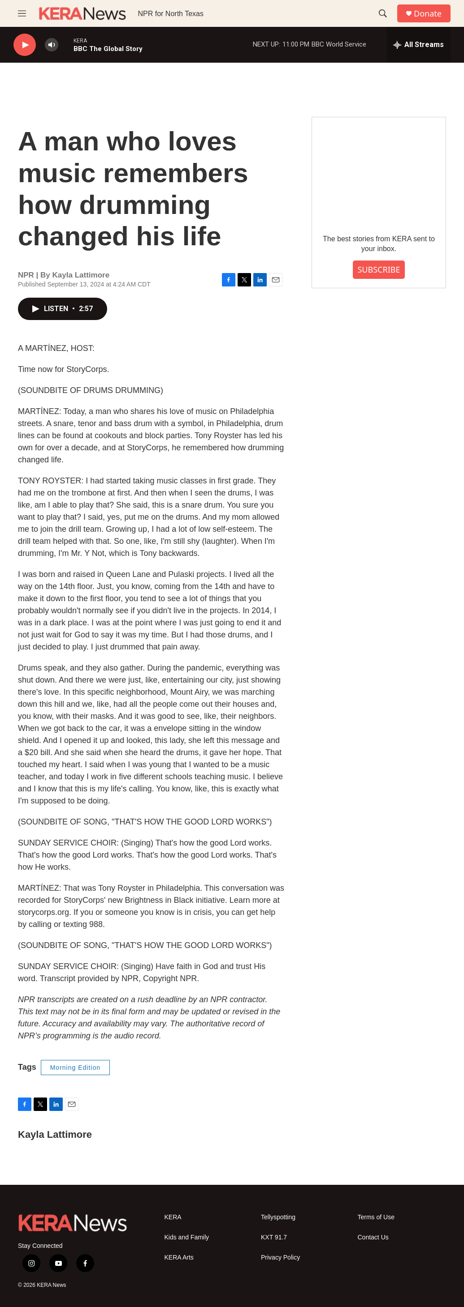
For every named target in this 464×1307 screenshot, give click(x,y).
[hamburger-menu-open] (21, 13)
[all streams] (418, 45)
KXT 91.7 (274, 1237)
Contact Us (373, 1237)
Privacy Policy (280, 1257)
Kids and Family (187, 1237)
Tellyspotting (278, 1217)
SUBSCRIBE (378, 269)
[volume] (51, 45)
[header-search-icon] (382, 13)
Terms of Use (376, 1217)
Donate (428, 13)
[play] (24, 45)
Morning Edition (75, 1067)
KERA (173, 1217)
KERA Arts (179, 1257)
